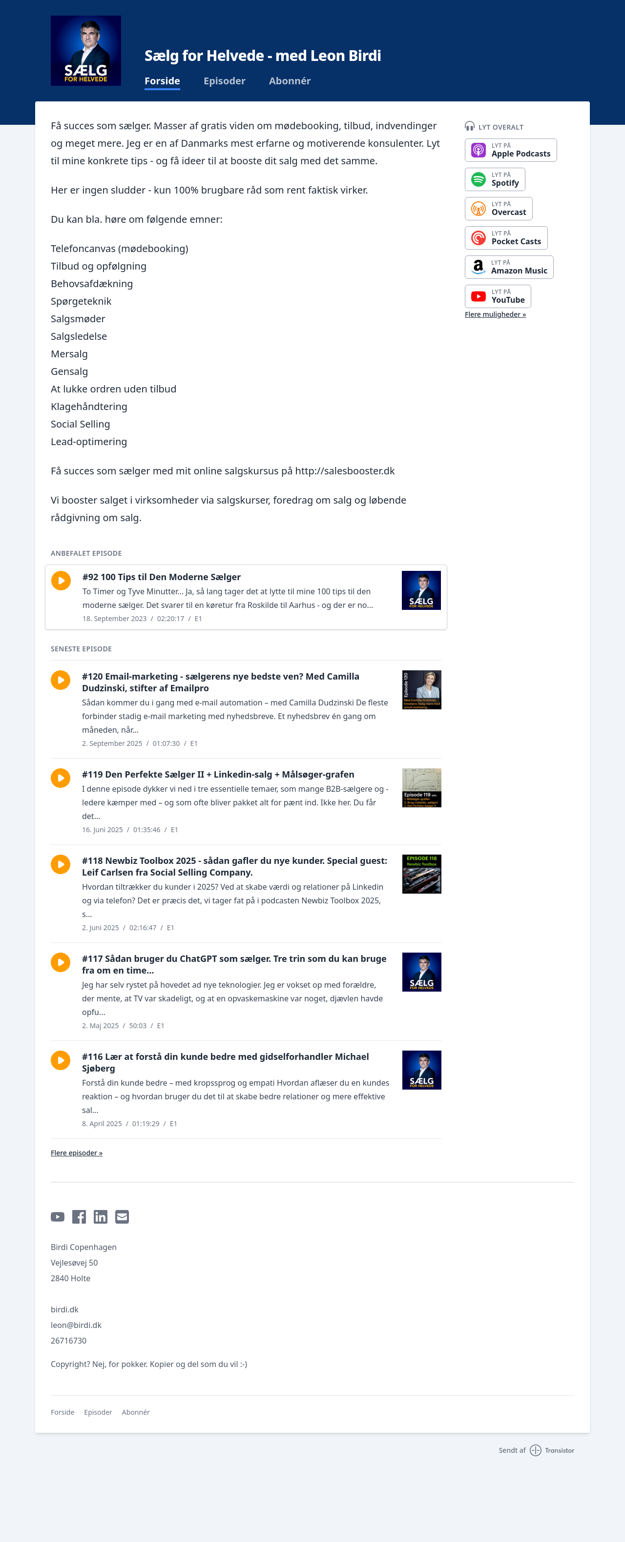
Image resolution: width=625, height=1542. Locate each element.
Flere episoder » (77, 1152)
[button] (61, 580)
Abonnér (290, 81)
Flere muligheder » (495, 314)
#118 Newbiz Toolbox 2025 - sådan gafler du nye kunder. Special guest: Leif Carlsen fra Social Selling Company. (234, 866)
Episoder (225, 81)
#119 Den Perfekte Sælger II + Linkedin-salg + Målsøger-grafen (218, 774)
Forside (162, 81)
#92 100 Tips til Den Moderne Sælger (162, 577)
